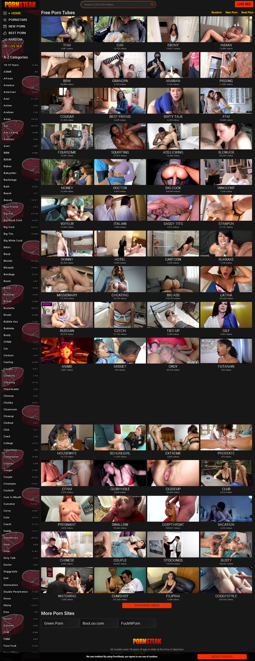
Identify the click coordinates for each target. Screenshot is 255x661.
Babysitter (21, 173)
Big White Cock (21, 241)
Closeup (21, 416)
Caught (21, 369)
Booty (21, 288)
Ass (21, 126)
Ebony (21, 605)
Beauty (21, 200)
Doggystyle (21, 572)
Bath (21, 187)
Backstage (21, 180)
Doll (21, 578)
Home (16, 13)
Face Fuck (21, 646)
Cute (21, 518)
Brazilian (21, 295)
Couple (21, 477)
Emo (21, 612)
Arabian (21, 112)
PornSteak (147, 641)
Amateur (21, 85)
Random (216, 12)
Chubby (21, 403)
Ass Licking (21, 133)
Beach (21, 193)
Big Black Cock (21, 220)
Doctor (21, 565)
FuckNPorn (130, 623)
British (21, 301)
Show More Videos (147, 605)
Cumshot (21, 504)
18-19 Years (21, 65)
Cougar (21, 470)
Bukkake (21, 328)
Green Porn (53, 623)
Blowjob (21, 268)
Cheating (21, 382)
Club (21, 430)
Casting (21, 362)
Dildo (21, 551)
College (21, 443)
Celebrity (21, 376)
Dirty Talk (21, 558)
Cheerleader (21, 389)
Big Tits (21, 234)
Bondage (21, 274)
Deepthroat (21, 538)
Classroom (21, 409)
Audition (21, 139)
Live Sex (244, 4)
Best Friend (21, 207)
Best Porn (247, 12)
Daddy (21, 531)
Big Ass (21, 214)
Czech (21, 524)
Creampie (21, 484)
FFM (21, 632)
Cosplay (21, 463)
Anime (21, 106)
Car (21, 349)
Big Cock (21, 227)
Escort (21, 619)
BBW (21, 153)
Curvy (21, 511)
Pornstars (18, 20)
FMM (21, 639)
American (21, 92)
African (21, 79)
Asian (21, 119)
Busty (21, 335)
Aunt (21, 146)
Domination (21, 585)
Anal (21, 99)
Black (21, 254)
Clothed (21, 423)
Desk (21, 545)
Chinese (21, 396)
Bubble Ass (21, 322)
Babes (21, 166)
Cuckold (21, 490)
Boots (21, 281)
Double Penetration (21, 592)
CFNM (21, 342)
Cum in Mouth (21, 497)
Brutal (21, 315)
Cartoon (21, 355)
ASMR (21, 72)
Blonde (21, 261)
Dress (21, 599)
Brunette (21, 308)
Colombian (21, 450)
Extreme (21, 626)
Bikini (21, 247)
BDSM (21, 160)
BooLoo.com (93, 623)
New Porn (231, 12)
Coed (21, 436)
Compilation (21, 457)
